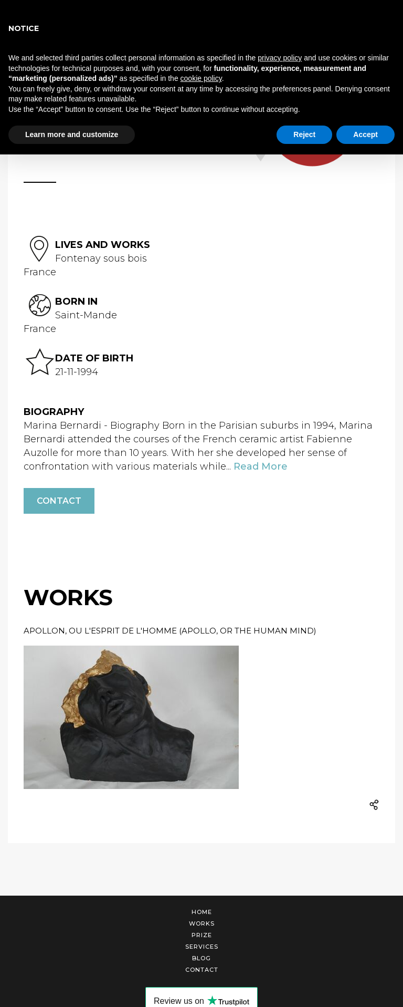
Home (202, 912)
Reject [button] (304, 134)
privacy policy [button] (280, 58)
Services (201, 946)
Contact (59, 501)
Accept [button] (365, 134)
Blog (201, 958)
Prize (202, 935)
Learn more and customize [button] (71, 134)
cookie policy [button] (201, 78)
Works (202, 923)
